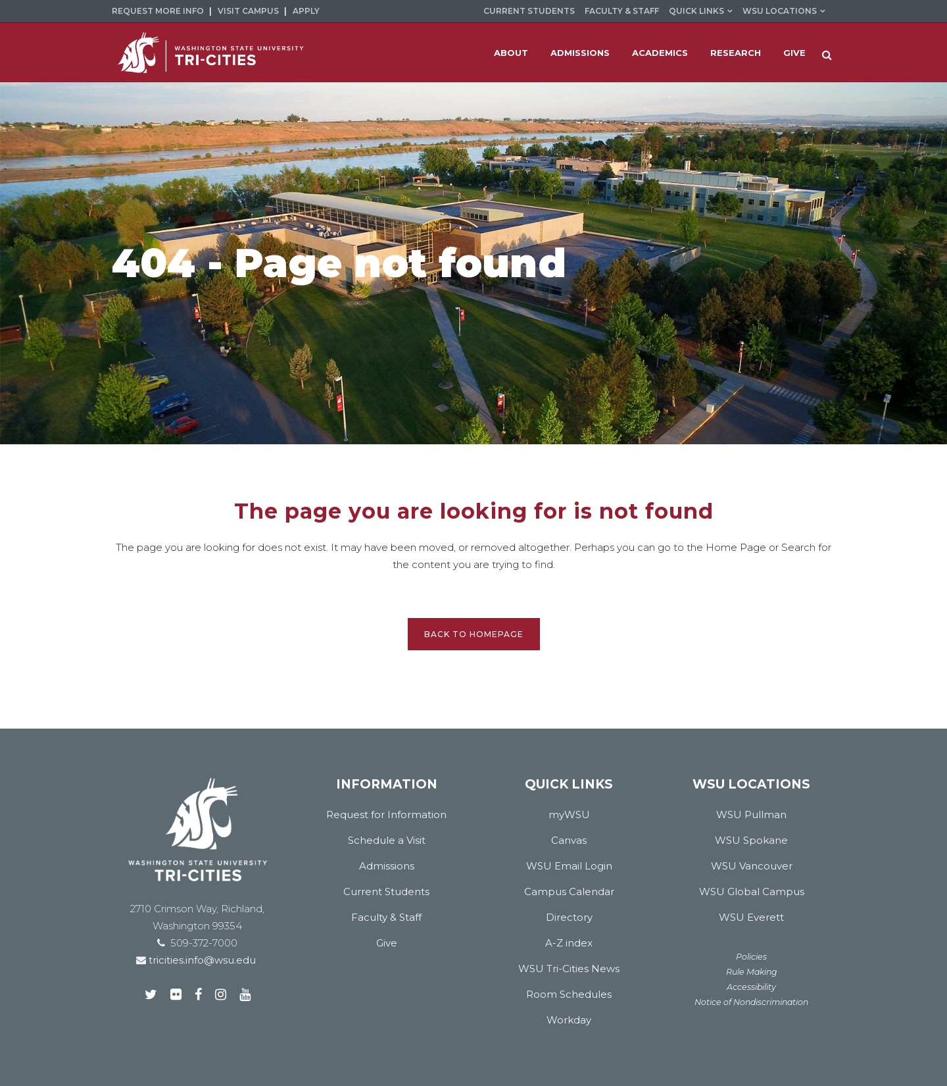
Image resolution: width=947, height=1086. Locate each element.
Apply (306, 11)
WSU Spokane (751, 840)
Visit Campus (248, 11)
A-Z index (569, 943)
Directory (569, 917)
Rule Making (751, 972)
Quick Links (696, 11)
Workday (568, 1020)
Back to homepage (473, 634)
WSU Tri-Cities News (568, 968)
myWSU (569, 814)
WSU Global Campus (751, 891)
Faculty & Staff (622, 11)
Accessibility (751, 987)
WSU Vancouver (751, 866)
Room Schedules (569, 994)
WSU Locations (779, 11)
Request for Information (386, 814)
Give (386, 943)
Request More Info (158, 11)
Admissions (386, 866)
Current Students (529, 11)
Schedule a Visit (386, 840)
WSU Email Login (569, 866)
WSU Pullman (751, 814)
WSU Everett (751, 917)
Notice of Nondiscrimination (751, 1002)
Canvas (569, 840)
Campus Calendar (569, 891)
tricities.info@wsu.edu (201, 960)
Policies (751, 957)
